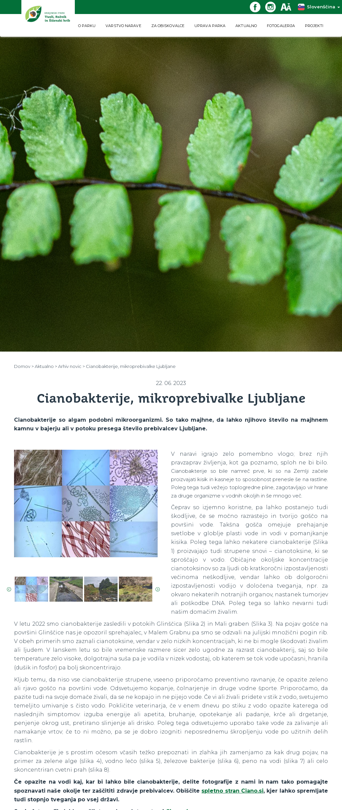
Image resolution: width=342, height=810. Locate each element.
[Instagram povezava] (273, 6)
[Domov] (48, 18)
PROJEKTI (314, 25)
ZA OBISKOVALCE (167, 25)
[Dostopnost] (288, 6)
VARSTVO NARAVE (123, 25)
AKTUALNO (246, 25)
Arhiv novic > (71, 366)
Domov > (24, 366)
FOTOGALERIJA (281, 25)
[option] (86, 508)
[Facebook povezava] (257, 6)
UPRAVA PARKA (209, 25)
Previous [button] (9, 589)
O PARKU (87, 25)
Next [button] (157, 589)
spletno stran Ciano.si (232, 791)
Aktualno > (46, 366)
